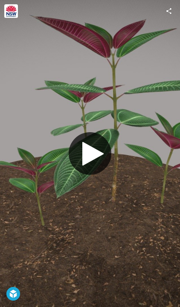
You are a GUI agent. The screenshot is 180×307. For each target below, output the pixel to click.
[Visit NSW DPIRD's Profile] (11, 11)
